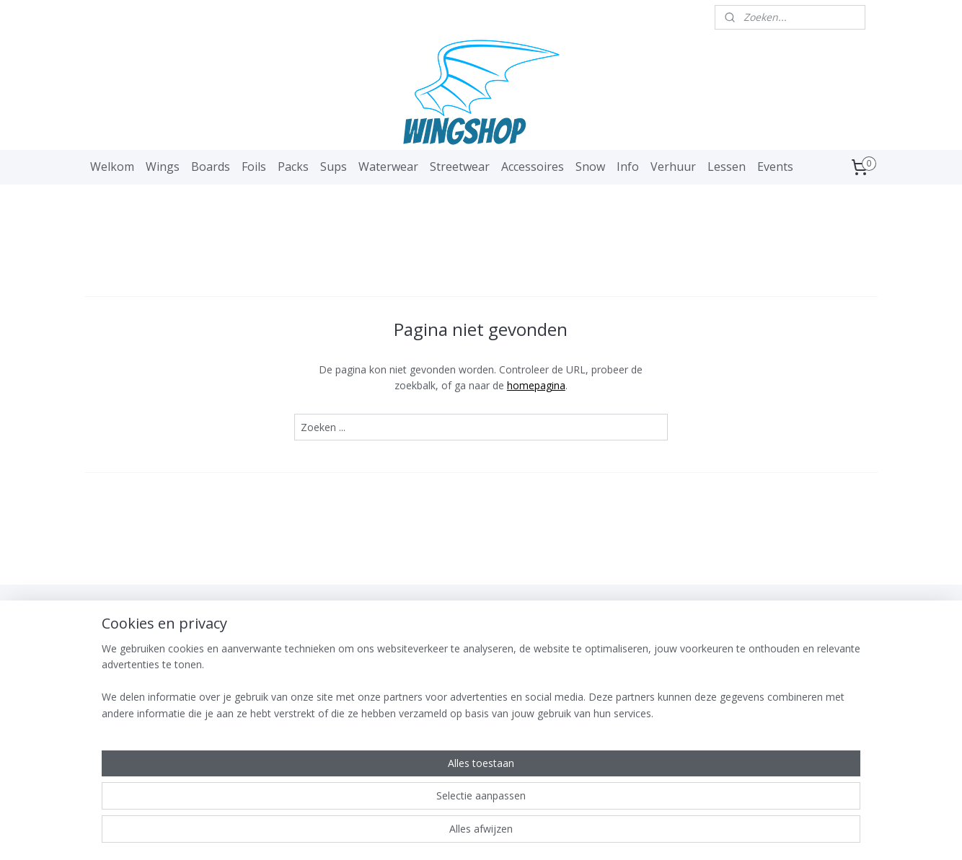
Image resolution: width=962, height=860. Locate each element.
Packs (293, 166)
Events (775, 166)
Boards (210, 166)
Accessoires (532, 166)
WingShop (123, 618)
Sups (333, 166)
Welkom (112, 166)
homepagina (536, 385)
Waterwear (388, 166)
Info (628, 166)
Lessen (726, 166)
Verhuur (673, 166)
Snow (590, 166)
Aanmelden (287, 695)
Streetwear (460, 166)
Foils (254, 166)
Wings (163, 166)
